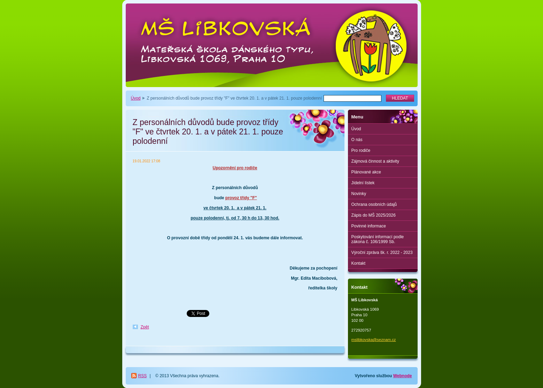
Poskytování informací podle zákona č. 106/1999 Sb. (377, 239)
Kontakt (358, 263)
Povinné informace (368, 226)
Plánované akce (366, 172)
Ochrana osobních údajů (374, 204)
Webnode (402, 375)
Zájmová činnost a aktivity (375, 161)
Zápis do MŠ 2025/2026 (373, 215)
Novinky (358, 193)
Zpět (145, 327)
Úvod (136, 98)
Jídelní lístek (363, 182)
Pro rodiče (361, 150)
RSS (142, 375)
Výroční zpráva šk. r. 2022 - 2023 (382, 252)
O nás (357, 139)
